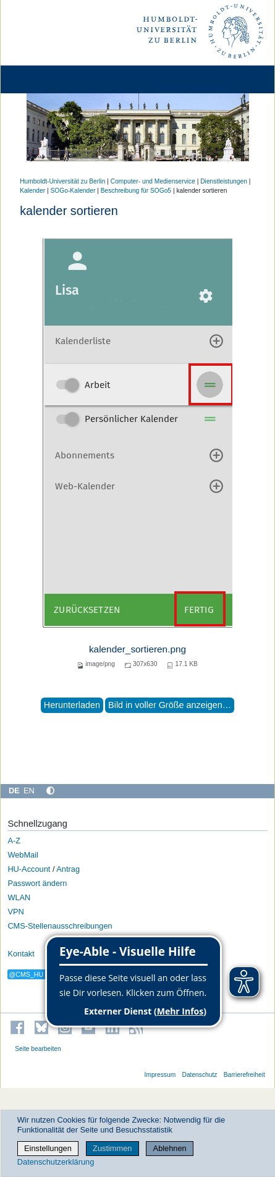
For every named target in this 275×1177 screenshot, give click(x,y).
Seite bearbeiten (38, 1048)
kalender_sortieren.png (137, 649)
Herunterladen (72, 705)
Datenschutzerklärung (55, 1161)
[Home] (44, 79)
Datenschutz (199, 1074)
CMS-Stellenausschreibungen (59, 925)
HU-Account (28, 869)
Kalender (32, 190)
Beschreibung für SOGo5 (136, 190)
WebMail (22, 854)
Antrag (68, 869)
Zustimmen (112, 1148)
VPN (15, 911)
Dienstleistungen (223, 181)
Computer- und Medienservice (153, 181)
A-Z (13, 840)
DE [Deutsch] (14, 790)
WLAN (18, 897)
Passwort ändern (37, 883)
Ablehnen (170, 1148)
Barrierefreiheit (244, 1074)
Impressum (160, 1074)
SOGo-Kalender (73, 190)
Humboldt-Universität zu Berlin (62, 181)
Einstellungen (48, 1148)
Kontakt (20, 953)
